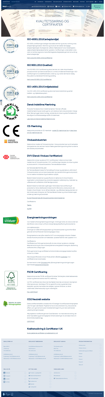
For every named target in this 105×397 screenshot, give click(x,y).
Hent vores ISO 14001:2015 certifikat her (39, 97)
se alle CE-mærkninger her (60, 130)
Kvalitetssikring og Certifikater (86, 350)
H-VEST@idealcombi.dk (15, 358)
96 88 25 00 (7, 350)
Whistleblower (57, 375)
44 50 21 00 (33, 350)
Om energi (44, 262)
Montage (82, 1)
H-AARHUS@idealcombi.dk (66, 358)
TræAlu (29, 205)
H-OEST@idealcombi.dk (40, 358)
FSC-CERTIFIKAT (32, 292)
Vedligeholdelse (57, 1)
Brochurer (76, 1)
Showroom (40, 1)
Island (100, 1)
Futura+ (80, 356)
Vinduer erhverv (15, 1)
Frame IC (81, 362)
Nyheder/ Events (67, 1)
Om (35, 1)
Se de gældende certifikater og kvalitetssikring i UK (42, 333)
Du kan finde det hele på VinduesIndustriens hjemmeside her (46, 198)
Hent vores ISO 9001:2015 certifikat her (39, 79)
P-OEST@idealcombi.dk (39, 356)
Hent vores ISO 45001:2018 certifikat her (39, 58)
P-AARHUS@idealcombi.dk (65, 356)
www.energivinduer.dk (42, 265)
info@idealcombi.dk (8, 354)
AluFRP (29, 209)
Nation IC (81, 364)
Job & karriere (57, 372)
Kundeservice (48, 1)
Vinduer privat (6, 1)
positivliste (64, 257)
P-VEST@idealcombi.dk (14, 356)
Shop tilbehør (89, 1)
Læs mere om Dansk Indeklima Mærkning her (41, 119)
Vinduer (80, 353)
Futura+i (81, 359)
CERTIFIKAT (31, 321)
